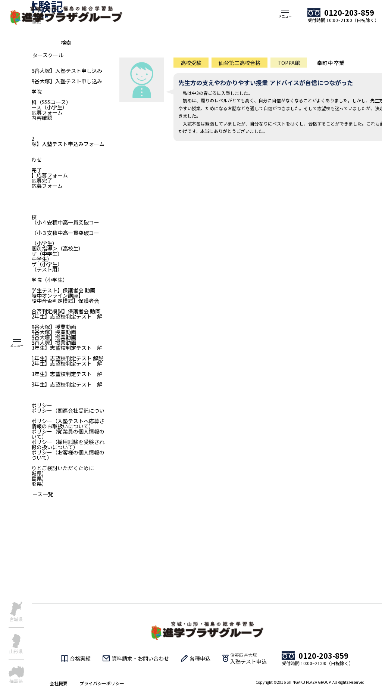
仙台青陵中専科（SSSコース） (35, 102)
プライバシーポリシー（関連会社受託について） (52, 413)
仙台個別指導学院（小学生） (34, 279)
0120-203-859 (349, 12)
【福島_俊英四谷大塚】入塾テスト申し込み (51, 81)
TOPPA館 (289, 62)
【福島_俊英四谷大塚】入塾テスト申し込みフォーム (51, 73)
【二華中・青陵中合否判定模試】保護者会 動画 (49, 303)
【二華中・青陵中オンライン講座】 (42, 295)
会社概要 (59, 683)
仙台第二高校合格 (239, 62)
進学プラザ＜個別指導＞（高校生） (42, 248)
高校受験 (191, 62)
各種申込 (200, 658)
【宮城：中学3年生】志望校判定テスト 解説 (51, 350)
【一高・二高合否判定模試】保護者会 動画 (50, 311)
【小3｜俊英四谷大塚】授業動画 (38, 326)
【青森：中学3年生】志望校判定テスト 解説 (51, 387)
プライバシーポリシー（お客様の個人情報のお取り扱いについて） (52, 455)
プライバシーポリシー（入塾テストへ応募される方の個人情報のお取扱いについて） (52, 423)
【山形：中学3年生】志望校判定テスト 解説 (51, 376)
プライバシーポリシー (101, 683)
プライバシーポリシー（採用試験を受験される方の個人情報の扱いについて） (52, 444)
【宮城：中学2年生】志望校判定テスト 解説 (51, 319)
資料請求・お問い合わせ (140, 658)
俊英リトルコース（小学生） (34, 107)
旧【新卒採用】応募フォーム (34, 175)
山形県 (16, 651)
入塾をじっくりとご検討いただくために (47, 468)
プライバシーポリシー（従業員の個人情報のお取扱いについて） (52, 434)
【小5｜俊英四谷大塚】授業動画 (38, 337)
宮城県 (16, 618)
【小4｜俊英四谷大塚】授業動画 (38, 332)
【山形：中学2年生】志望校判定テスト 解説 (51, 366)
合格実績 (80, 658)
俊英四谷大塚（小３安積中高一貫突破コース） (49, 235)
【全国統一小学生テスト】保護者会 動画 (47, 290)
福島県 (16, 680)
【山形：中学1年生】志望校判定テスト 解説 (51, 358)
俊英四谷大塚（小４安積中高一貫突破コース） (49, 224)
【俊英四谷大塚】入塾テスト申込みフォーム (52, 144)
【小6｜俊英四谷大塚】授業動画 (38, 342)
